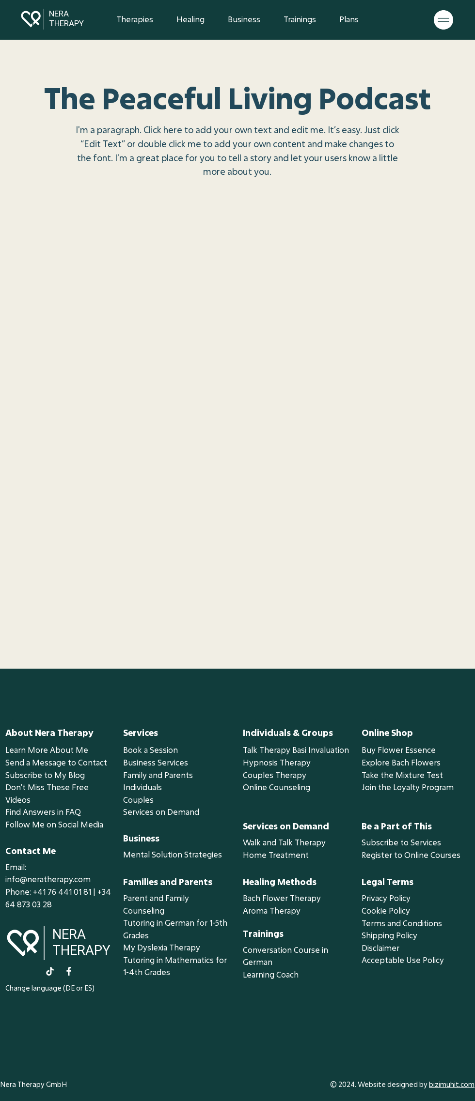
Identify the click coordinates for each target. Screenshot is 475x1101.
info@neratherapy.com (48, 879)
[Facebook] (69, 971)
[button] (190, 19)
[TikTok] (50, 971)
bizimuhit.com (452, 1084)
